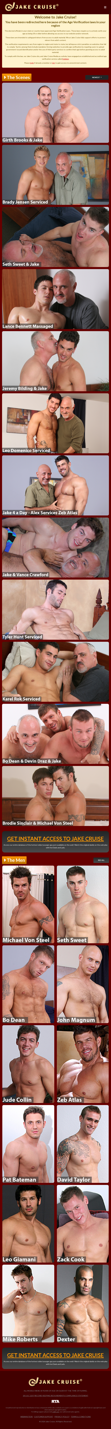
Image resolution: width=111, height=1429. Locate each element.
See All (101, 860)
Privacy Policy (62, 1417)
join (53, 63)
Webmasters (26, 1417)
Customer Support (43, 1417)
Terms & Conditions (81, 1417)
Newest (96, 77)
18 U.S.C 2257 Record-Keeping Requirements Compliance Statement (55, 1396)
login (32, 63)
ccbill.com (55, 1412)
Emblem (65, 59)
